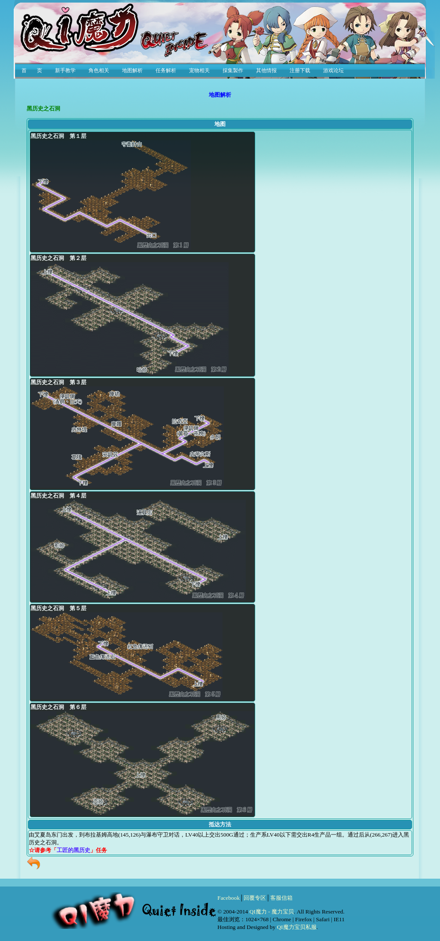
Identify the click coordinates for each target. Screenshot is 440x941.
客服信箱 (281, 898)
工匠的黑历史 (73, 850)
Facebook (228, 898)
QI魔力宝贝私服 (296, 927)
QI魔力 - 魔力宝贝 (272, 911)
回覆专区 (255, 898)
